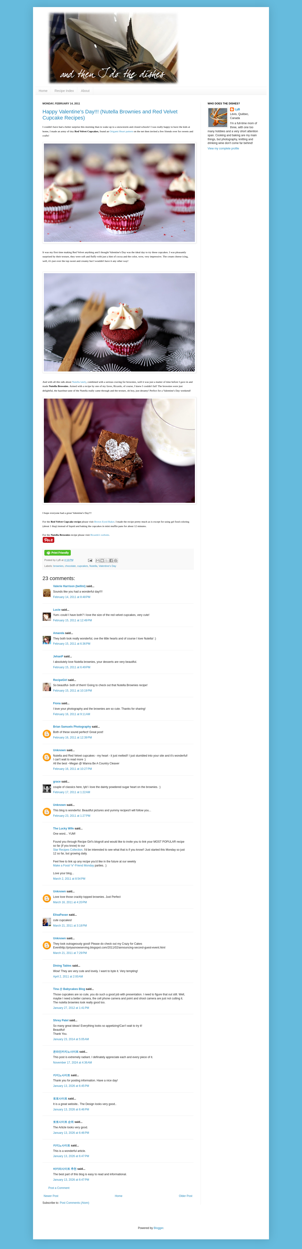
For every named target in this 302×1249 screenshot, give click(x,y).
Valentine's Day (107, 566)
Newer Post (51, 1196)
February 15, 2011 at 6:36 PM (71, 643)
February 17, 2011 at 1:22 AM (71, 792)
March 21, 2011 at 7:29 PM (70, 953)
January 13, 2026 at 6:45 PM (71, 1086)
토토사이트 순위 (63, 1122)
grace (57, 781)
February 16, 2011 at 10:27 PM (72, 769)
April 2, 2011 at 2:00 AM (68, 976)
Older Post (185, 1196)
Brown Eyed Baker (104, 521)
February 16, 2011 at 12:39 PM (72, 737)
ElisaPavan (60, 914)
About (85, 91)
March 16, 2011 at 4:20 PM (70, 902)
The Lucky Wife (63, 828)
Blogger (158, 1228)
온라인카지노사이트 (66, 1051)
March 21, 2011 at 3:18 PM (70, 925)
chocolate (70, 566)
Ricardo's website (99, 534)
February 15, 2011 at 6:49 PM (71, 667)
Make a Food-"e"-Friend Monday (73, 865)
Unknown (59, 750)
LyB (237, 109)
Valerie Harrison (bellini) (69, 586)
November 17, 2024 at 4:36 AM (72, 1062)
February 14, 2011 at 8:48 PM (71, 597)
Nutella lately (79, 381)
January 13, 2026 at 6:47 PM (71, 1156)
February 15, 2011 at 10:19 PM (72, 690)
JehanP (58, 656)
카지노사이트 (61, 1075)
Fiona (57, 703)
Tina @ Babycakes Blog (69, 989)
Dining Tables (62, 965)
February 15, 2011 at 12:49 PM (72, 620)
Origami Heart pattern (121, 131)
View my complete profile (223, 148)
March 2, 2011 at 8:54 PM (69, 878)
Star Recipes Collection (68, 849)
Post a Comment (58, 1188)
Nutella (93, 566)
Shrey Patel (60, 1020)
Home (43, 91)
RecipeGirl (60, 680)
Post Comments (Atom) (74, 1202)
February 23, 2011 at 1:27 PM (71, 815)
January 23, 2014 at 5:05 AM (71, 1039)
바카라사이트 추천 (64, 1169)
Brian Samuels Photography (72, 726)
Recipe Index (64, 91)
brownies (58, 566)
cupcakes (82, 566)
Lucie (56, 609)
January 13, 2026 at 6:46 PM (71, 1109)
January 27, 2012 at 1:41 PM (71, 1008)
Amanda (58, 633)
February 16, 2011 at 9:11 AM (71, 714)
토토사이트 (60, 1098)
